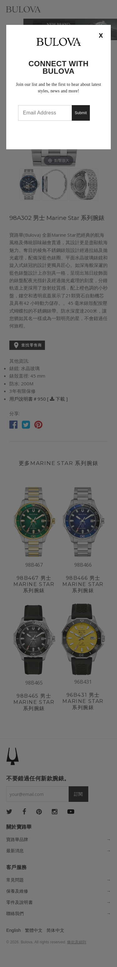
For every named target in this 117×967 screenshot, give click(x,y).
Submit (81, 113)
